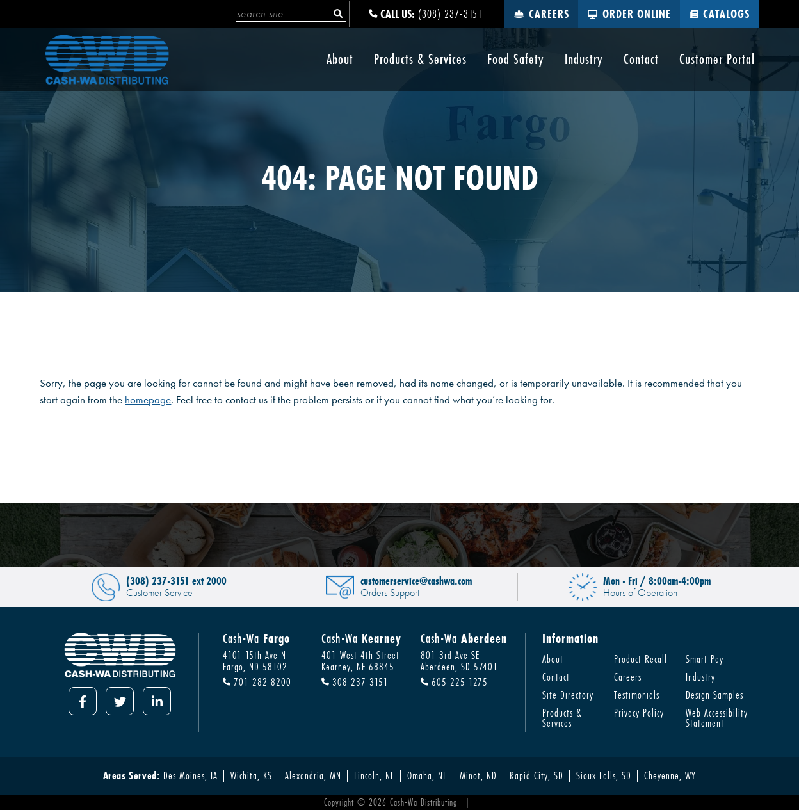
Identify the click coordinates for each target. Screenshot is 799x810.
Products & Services (420, 59)
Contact (641, 59)
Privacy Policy (639, 712)
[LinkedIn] (157, 701)
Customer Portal (717, 59)
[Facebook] (83, 701)
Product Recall (640, 659)
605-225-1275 (454, 682)
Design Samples (714, 695)
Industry (584, 59)
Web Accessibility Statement (717, 718)
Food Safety (515, 59)
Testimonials (636, 695)
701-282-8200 (257, 682)
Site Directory (567, 695)
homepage (148, 400)
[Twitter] (120, 701)
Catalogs (720, 13)
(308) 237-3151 (426, 13)
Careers (541, 13)
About (340, 59)
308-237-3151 (355, 682)
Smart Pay (704, 659)
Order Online (629, 13)
